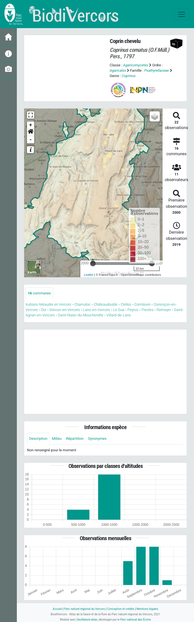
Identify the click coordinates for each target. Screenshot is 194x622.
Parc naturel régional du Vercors (84, 609)
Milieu (56, 438)
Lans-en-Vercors (96, 310)
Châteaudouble (106, 304)
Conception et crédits (120, 609)
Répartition (74, 438)
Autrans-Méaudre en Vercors (48, 304)
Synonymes (97, 438)
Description (38, 438)
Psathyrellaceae (156, 70)
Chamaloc (82, 304)
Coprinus (129, 76)
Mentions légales (147, 609)
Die (43, 310)
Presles (147, 310)
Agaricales (118, 70)
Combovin (142, 304)
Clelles (126, 304)
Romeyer (164, 310)
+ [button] (30, 125)
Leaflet (88, 274)
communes (39, 293)
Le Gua (118, 310)
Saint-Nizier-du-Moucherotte (80, 315)
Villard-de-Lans (118, 315)
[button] (30, 132)
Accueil (57, 609)
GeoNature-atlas (87, 619)
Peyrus (132, 310)
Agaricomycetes (135, 65)
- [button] (30, 139)
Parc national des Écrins (135, 619)
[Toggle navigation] (182, 14)
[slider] (93, 263)
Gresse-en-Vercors (64, 310)
